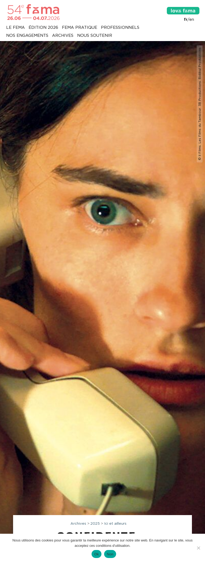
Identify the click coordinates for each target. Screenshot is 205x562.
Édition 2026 (43, 27)
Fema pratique (79, 27)
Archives (62, 35)
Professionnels (120, 27)
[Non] (198, 548)
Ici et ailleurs (115, 523)
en (191, 19)
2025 (95, 523)
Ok (96, 554)
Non (110, 554)
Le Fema (15, 27)
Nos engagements (27, 35)
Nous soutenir (94, 35)
